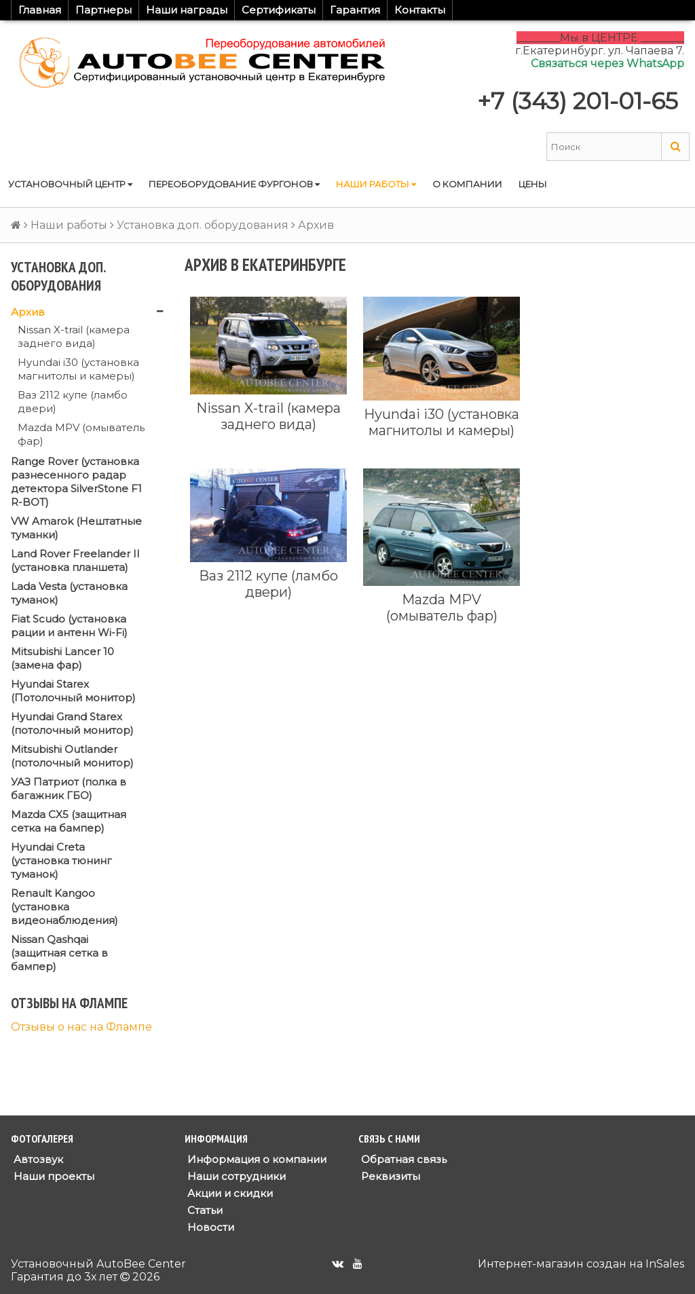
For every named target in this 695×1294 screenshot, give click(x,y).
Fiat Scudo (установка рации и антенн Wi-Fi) (69, 625)
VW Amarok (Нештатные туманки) (76, 528)
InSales (664, 1263)
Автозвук (37, 1159)
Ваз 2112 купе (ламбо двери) (73, 401)
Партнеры (103, 9)
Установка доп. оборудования (202, 225)
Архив (28, 312)
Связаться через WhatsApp (607, 63)
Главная (39, 9)
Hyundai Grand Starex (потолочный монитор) (72, 723)
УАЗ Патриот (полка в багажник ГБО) (68, 788)
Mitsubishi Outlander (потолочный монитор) (72, 756)
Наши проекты (52, 1176)
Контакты (419, 9)
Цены (533, 184)
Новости (209, 1227)
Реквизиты (389, 1176)
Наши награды (186, 9)
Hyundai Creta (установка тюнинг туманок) (61, 860)
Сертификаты (279, 9)
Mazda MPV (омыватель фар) (81, 434)
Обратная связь (402, 1159)
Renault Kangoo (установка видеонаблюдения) (64, 907)
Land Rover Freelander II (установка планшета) (75, 560)
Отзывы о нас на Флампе (81, 1026)
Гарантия (355, 9)
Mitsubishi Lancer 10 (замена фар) (62, 658)
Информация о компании (255, 1159)
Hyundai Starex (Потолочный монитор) (73, 691)
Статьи (204, 1210)
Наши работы (376, 184)
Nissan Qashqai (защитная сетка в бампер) (59, 953)
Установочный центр (70, 184)
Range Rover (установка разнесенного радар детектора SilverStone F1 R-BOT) (76, 482)
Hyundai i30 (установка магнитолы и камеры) (78, 369)
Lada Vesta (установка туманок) (69, 593)
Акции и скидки (229, 1193)
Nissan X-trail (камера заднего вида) (74, 336)
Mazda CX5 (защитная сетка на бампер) (68, 821)
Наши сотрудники (235, 1176)
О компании (467, 184)
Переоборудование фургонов (234, 184)
